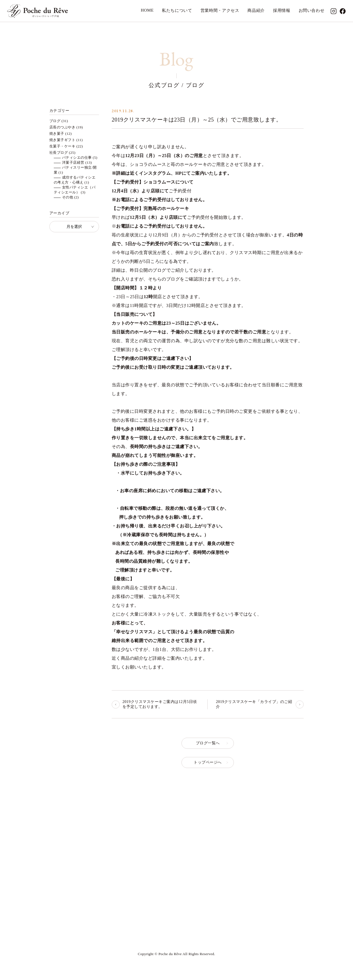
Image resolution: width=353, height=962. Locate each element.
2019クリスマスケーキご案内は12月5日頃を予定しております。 (159, 704)
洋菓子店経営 (73, 162)
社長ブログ (58, 152)
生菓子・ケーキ (62, 146)
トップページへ (207, 762)
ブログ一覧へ (208, 743)
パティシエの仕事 (77, 157)
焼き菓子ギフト (62, 140)
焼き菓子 (56, 133)
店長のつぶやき (62, 127)
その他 (67, 197)
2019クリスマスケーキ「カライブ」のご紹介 (254, 704)
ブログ (54, 121)
